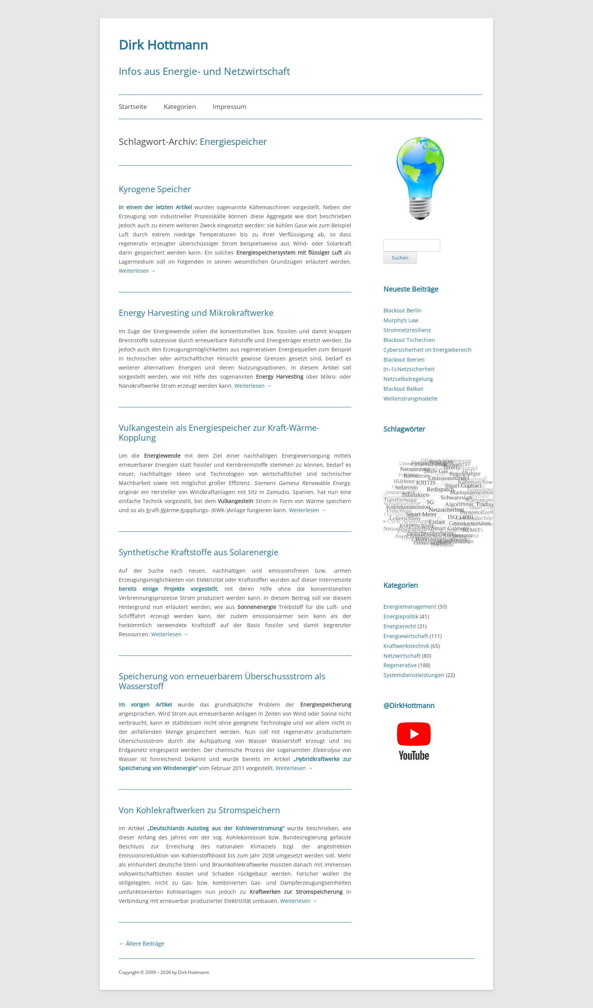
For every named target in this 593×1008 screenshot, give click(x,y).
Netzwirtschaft (402, 655)
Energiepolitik (400, 616)
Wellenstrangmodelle (410, 398)
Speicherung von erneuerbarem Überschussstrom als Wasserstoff (222, 680)
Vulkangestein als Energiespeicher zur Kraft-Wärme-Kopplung (219, 432)
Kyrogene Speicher (155, 188)
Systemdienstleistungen (413, 675)
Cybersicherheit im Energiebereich (427, 349)
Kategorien (180, 106)
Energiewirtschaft (405, 636)
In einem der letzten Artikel (155, 207)
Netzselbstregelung (408, 378)
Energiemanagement (409, 606)
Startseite (133, 106)
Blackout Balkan (403, 388)
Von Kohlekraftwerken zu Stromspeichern (199, 809)
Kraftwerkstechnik (406, 645)
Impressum (230, 106)
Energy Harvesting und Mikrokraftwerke (196, 312)
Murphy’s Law (400, 320)
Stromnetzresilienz (407, 330)
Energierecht (399, 626)
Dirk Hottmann (163, 44)
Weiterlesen (137, 270)
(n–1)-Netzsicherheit (409, 369)
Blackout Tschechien (409, 339)
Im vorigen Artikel (145, 704)
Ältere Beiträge (141, 943)
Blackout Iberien (404, 359)
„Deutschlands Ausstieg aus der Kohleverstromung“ (215, 828)
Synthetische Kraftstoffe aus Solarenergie (198, 552)
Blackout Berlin (402, 310)
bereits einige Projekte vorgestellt (168, 588)
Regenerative (400, 665)
